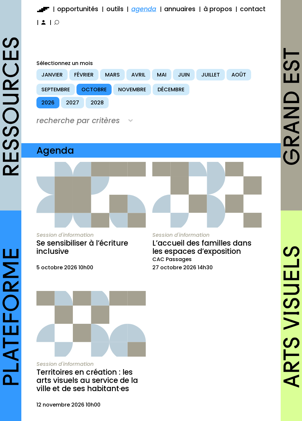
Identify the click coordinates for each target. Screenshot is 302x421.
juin (184, 74)
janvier (52, 74)
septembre (55, 89)
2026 (47, 102)
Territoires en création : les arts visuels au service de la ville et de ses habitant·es (87, 380)
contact (253, 9)
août (238, 74)
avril (138, 74)
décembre (171, 89)
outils (114, 9)
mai (161, 74)
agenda (143, 9)
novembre (132, 89)
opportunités (77, 9)
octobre (94, 89)
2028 (97, 102)
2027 (72, 102)
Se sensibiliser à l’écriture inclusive (82, 247)
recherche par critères (78, 120)
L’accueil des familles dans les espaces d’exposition (201, 247)
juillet (210, 74)
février (84, 74)
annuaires (179, 9)
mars (112, 74)
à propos (218, 9)
